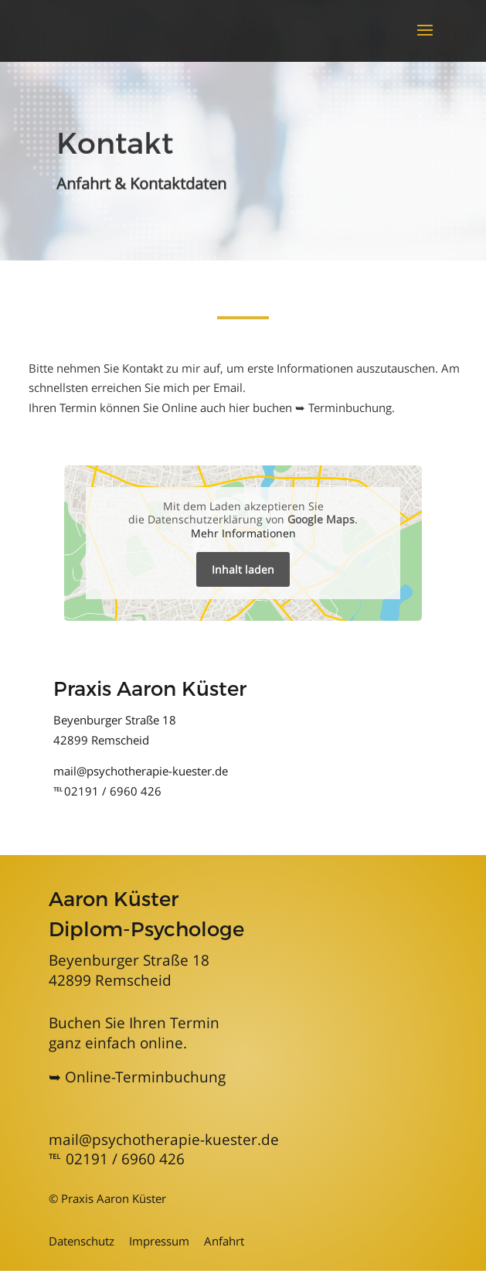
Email (228, 387)
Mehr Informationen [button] (243, 533)
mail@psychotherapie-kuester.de (140, 771)
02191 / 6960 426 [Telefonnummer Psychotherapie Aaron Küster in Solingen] (125, 1159)
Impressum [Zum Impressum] (159, 1241)
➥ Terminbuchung (343, 407)
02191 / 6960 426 (112, 791)
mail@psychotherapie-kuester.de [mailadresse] (164, 1140)
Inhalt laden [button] (243, 569)
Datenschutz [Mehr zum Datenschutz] (81, 1241)
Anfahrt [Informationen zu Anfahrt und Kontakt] (224, 1241)
